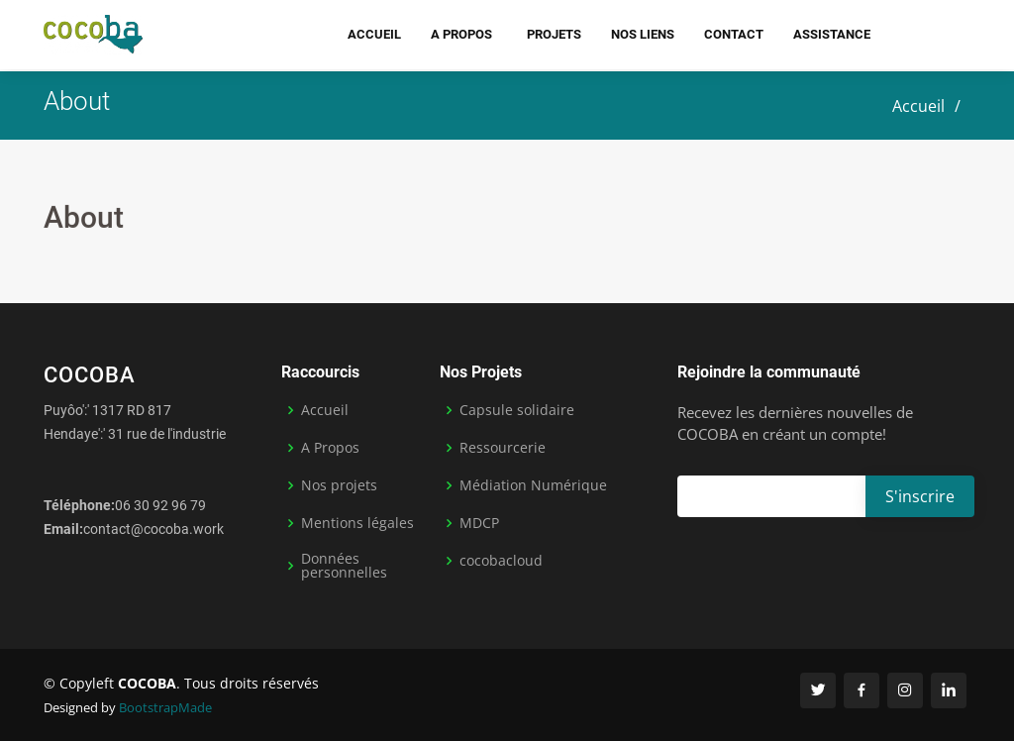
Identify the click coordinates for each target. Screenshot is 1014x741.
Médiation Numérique (533, 485)
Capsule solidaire (516, 410)
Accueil (374, 34)
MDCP (479, 523)
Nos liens (642, 34)
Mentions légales (357, 523)
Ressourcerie (502, 448)
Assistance (831, 34)
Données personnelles (344, 566)
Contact (733, 34)
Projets (554, 34)
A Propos (330, 448)
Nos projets (339, 485)
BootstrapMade (165, 707)
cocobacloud (501, 561)
